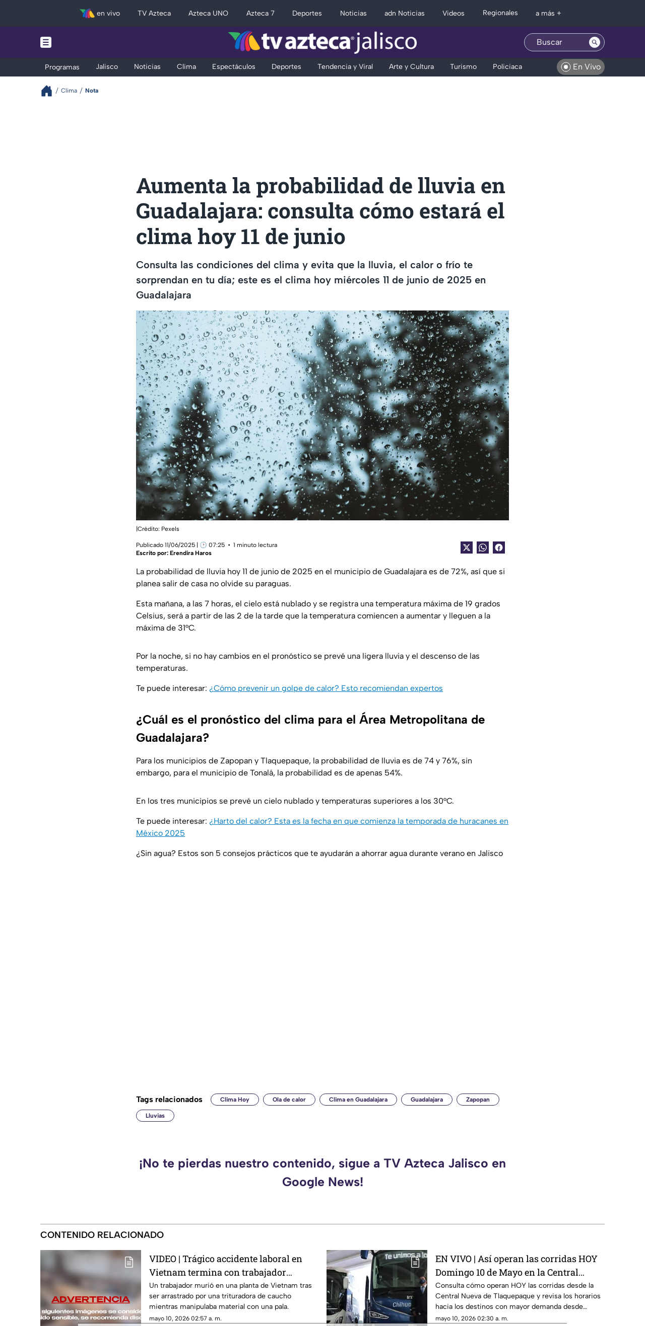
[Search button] (594, 42)
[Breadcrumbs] (50, 91)
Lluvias (155, 1115)
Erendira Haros (191, 553)
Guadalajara (427, 1099)
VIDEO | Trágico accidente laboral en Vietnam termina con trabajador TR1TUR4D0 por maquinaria (225, 1265)
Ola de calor (289, 1099)
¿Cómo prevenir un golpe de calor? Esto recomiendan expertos (326, 688)
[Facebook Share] (499, 547)
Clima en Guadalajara (358, 1099)
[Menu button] (80, 42)
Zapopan (478, 1099)
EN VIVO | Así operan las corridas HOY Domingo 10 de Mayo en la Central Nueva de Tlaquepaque (516, 1265)
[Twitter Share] (467, 547)
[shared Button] (483, 547)
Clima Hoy (234, 1099)
